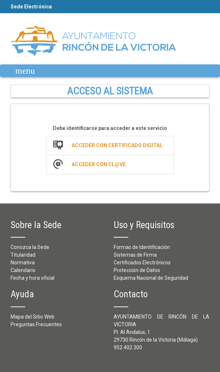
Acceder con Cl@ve (99, 164)
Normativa (23, 262)
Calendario (23, 270)
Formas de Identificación (142, 247)
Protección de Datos (137, 270)
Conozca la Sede (30, 247)
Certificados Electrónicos (142, 262)
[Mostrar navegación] (20, 70)
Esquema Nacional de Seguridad (151, 278)
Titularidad (23, 255)
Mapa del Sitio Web (32, 317)
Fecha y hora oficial (32, 278)
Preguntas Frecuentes (36, 324)
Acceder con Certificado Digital (117, 145)
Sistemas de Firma (135, 255)
